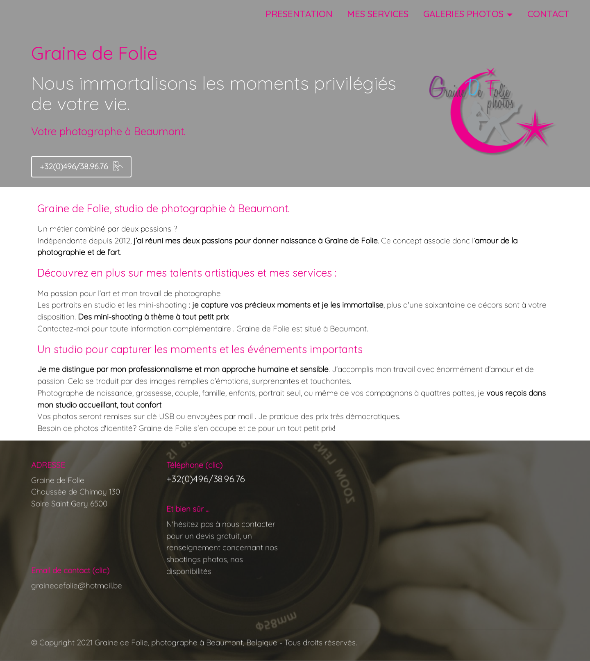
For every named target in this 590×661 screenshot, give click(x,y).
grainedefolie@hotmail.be (76, 611)
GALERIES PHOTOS (463, 14)
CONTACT (548, 14)
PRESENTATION (299, 14)
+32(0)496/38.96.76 (81, 166)
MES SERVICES (377, 14)
